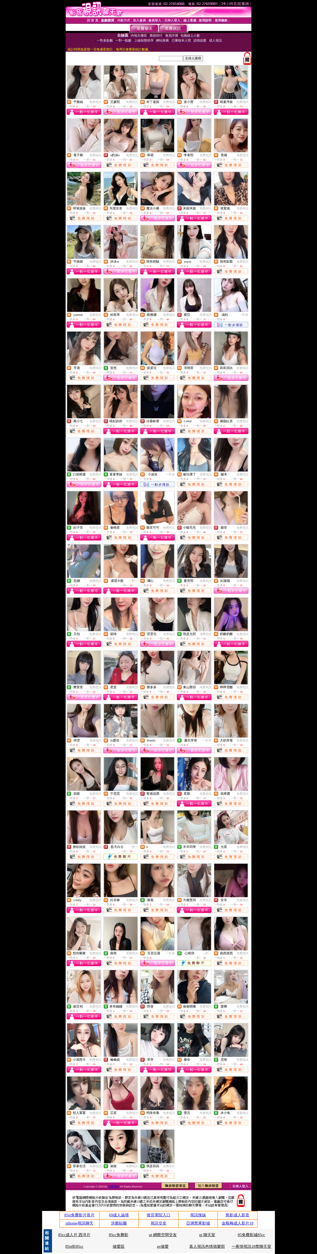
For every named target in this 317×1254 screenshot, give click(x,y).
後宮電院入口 (158, 1215)
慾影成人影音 (237, 1215)
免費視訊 (95, 102)
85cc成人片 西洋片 (74, 1235)
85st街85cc (74, 1246)
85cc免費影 (118, 1235)
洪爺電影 (114, 1186)
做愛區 (119, 1246)
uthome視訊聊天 (79, 1223)
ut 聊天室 (207, 1235)
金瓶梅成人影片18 (237, 1223)
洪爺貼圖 (119, 1223)
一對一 (133, 581)
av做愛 (163, 1246)
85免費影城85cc (251, 1235)
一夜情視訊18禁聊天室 (251, 1246)
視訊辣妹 (198, 1215)
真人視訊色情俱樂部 (207, 1246)
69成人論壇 (119, 1215)
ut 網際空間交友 (163, 1235)
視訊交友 (158, 1223)
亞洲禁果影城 (198, 1223)
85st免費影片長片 (79, 1215)
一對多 (243, 315)
